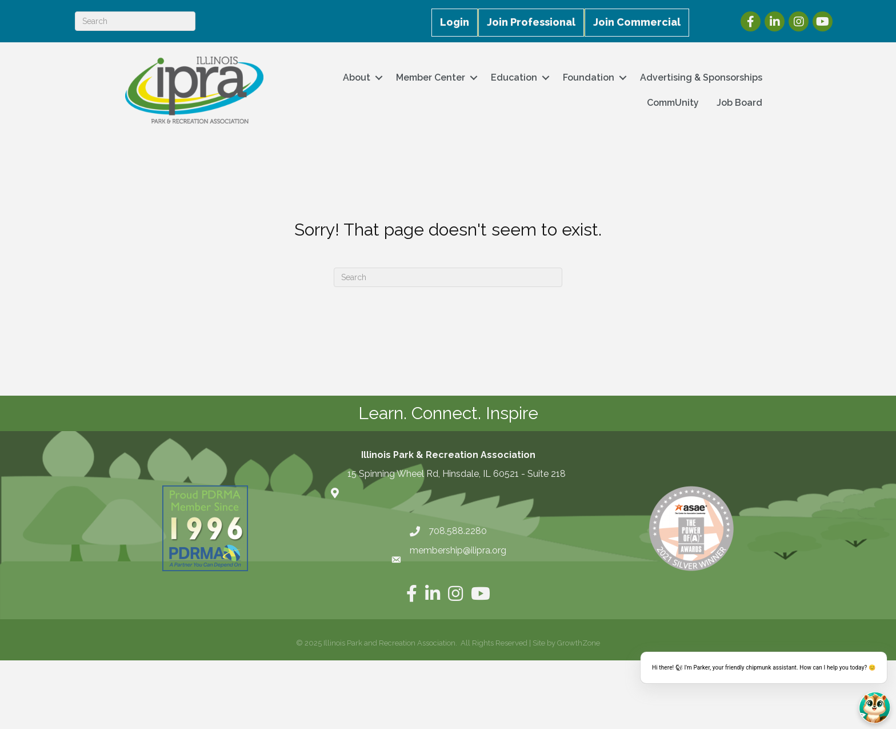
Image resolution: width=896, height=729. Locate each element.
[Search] (135, 21)
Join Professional (531, 22)
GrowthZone (578, 643)
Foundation (588, 77)
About (356, 77)
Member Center (430, 77)
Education (514, 77)
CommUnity (673, 102)
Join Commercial (637, 22)
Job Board (739, 102)
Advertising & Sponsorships (701, 77)
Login (454, 22)
